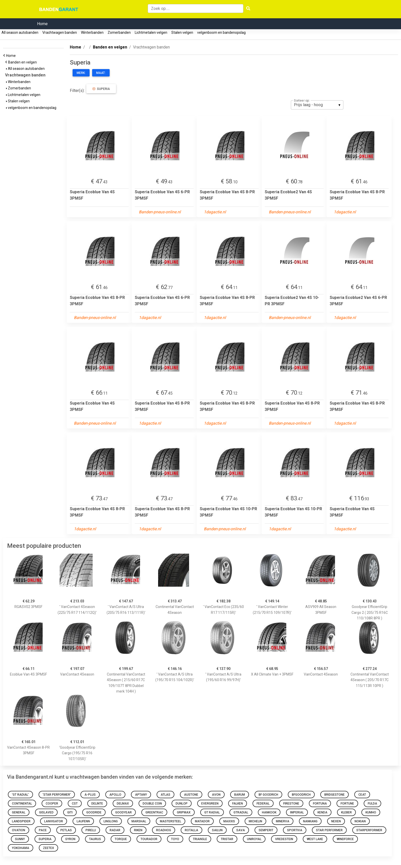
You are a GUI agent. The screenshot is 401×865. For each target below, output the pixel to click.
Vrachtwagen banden (59, 32)
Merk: (81, 73)
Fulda (372, 803)
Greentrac (154, 812)
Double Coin (152, 803)
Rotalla (191, 830)
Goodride (94, 812)
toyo (175, 839)
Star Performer (329, 830)
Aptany (141, 794)
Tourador (149, 839)
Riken (138, 830)
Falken (237, 803)
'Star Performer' (57, 794)
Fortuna (320, 803)
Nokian (360, 821)
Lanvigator (53, 821)
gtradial (240, 812)
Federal (263, 803)
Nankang (310, 821)
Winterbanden (92, 32)
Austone (191, 794)
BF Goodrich (268, 794)
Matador (202, 821)
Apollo (115, 794)
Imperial (297, 812)
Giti (70, 812)
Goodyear (123, 812)
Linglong (111, 821)
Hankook (269, 812)
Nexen (336, 821)
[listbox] (317, 104)
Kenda (322, 812)
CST (75, 803)
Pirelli (91, 830)
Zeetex (48, 848)
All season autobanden (20, 32)
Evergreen (210, 803)
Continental (22, 803)
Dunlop (182, 803)
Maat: (101, 73)
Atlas (165, 794)
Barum (239, 794)
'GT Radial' (20, 794)
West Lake (315, 839)
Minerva (282, 821)
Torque (121, 839)
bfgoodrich (301, 794)
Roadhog (163, 830)
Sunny (20, 839)
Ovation (18, 830)
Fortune (347, 803)
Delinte (97, 803)
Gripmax (184, 812)
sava (240, 830)
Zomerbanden (119, 32)
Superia (101, 89)
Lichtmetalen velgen (151, 32)
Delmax (123, 803)
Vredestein (284, 839)
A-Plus (90, 794)
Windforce (345, 839)
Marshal (138, 821)
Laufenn (83, 821)
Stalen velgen (182, 32)
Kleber (346, 812)
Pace (43, 830)
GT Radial (212, 812)
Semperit (266, 830)
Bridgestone (334, 794)
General (18, 812)
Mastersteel (170, 821)
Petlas (66, 830)
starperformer (369, 830)
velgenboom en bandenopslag (221, 32)
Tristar (227, 839)
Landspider (21, 821)
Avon (216, 794)
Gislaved (46, 812)
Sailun (217, 830)
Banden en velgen (23, 62)
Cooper (52, 803)
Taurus (95, 839)
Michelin (255, 821)
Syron (70, 839)
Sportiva (294, 830)
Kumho (370, 812)
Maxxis (229, 821)
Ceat (362, 794)
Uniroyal (254, 839)
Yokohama (20, 848)
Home (42, 23)
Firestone (291, 803)
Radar (115, 830)
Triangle (200, 839)
